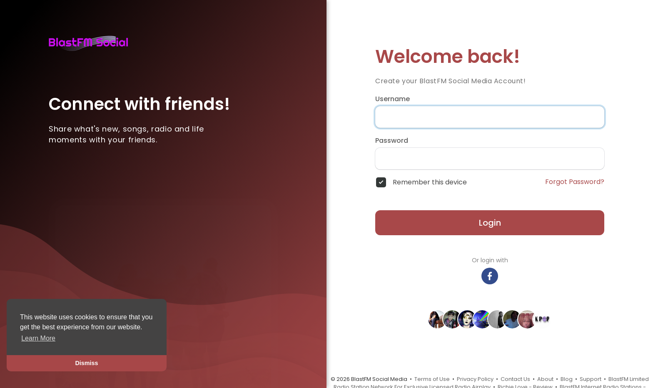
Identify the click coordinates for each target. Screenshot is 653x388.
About (545, 379)
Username (392, 99)
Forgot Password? (574, 182)
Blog (567, 379)
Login (490, 223)
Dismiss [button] (86, 363)
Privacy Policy (475, 379)
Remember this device (430, 182)
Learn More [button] (38, 338)
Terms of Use (432, 379)
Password (391, 140)
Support (590, 379)
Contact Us (515, 379)
